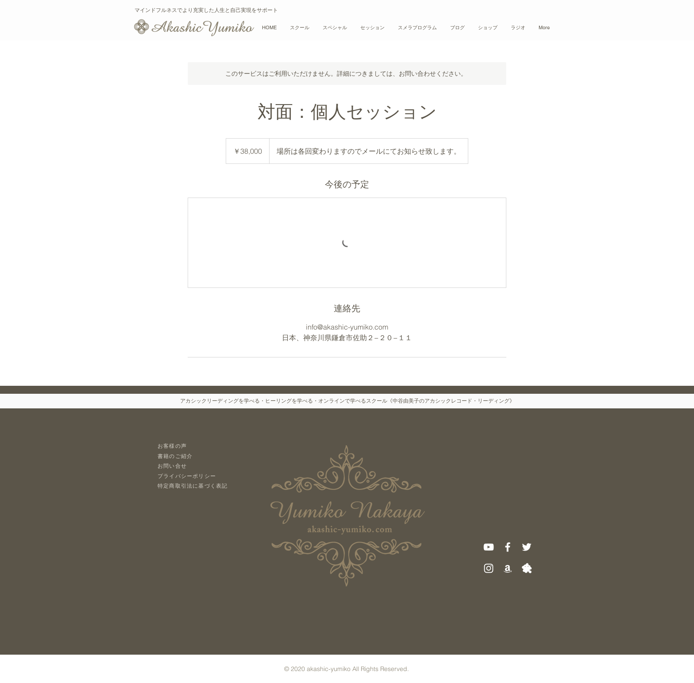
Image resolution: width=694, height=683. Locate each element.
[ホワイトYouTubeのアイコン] (488, 547)
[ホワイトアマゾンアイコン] (507, 568)
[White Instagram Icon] (488, 568)
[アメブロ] (526, 568)
